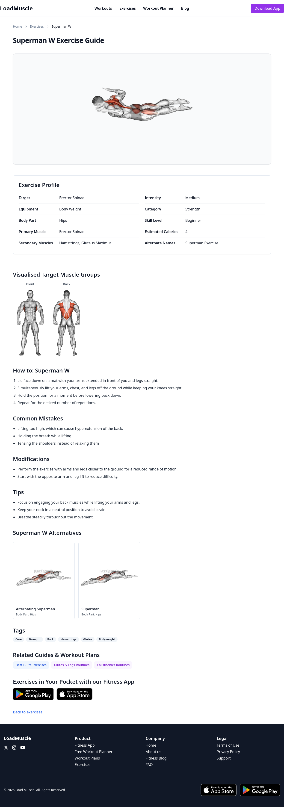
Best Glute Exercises (31, 665)
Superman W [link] (61, 26)
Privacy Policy (228, 751)
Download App (267, 8)
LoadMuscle (16, 8)
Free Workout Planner (93, 751)
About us (153, 751)
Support (224, 758)
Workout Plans (87, 758)
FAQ (149, 764)
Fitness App (118, 681)
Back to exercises (27, 712)
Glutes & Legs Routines (71, 665)
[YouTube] (22, 747)
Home (17, 26)
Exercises (127, 8)
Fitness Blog (156, 758)
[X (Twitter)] (6, 747)
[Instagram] (14, 747)
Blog (185, 8)
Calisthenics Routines (113, 665)
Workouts (103, 8)
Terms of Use (228, 745)
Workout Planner (158, 8)
